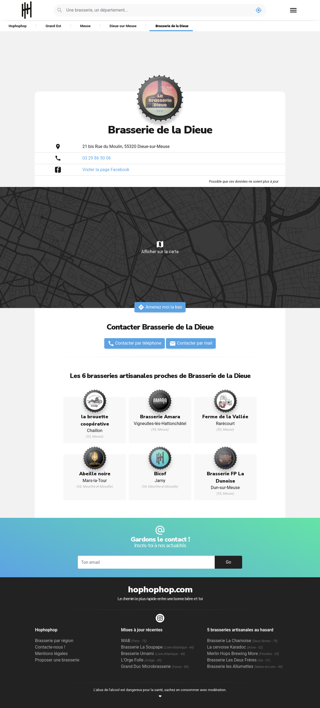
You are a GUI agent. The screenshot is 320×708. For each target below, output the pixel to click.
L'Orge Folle (141, 660)
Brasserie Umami (153, 653)
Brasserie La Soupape (157, 647)
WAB (134, 640)
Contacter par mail (190, 343)
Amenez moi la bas (160, 307)
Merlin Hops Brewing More (243, 653)
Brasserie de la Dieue (171, 26)
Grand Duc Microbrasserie (155, 666)
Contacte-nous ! (50, 647)
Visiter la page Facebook (106, 169)
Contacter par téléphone (134, 343)
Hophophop (27, 10)
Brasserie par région (54, 640)
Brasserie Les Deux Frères (238, 660)
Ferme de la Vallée (225, 416)
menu (293, 10)
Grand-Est (53, 26)
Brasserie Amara (160, 416)
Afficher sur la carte (160, 247)
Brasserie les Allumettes (245, 666)
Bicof (160, 473)
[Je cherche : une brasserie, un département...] (158, 10)
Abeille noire (94, 473)
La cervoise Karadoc (235, 647)
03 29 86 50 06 (96, 158)
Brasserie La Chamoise (242, 640)
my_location (258, 10)
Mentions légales (51, 653)
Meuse (85, 26)
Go (228, 562)
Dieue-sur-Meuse (123, 26)
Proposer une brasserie (57, 660)
